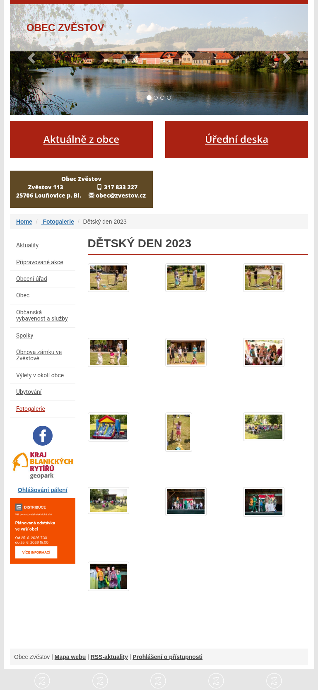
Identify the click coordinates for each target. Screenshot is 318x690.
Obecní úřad (31, 278)
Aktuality (27, 245)
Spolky (24, 335)
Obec (22, 295)
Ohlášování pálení (42, 490)
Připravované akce (39, 262)
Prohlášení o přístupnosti (167, 657)
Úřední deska (236, 139)
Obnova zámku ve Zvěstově (39, 355)
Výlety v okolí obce (40, 375)
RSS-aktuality (109, 657)
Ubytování (28, 391)
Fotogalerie (57, 221)
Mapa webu (70, 657)
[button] (32, 57)
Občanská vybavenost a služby (42, 315)
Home (24, 221)
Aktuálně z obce (81, 139)
